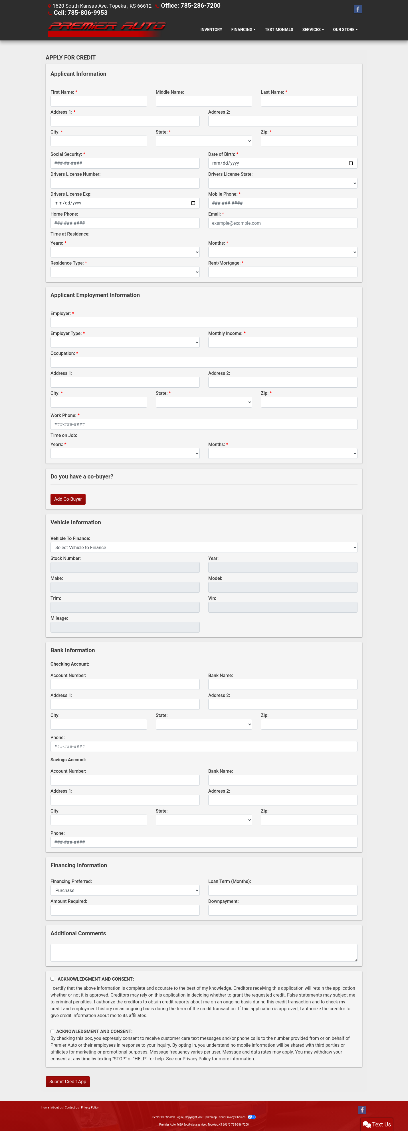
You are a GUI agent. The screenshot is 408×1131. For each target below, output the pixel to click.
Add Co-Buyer (68, 498)
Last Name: (272, 91)
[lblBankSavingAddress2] (282, 799)
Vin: (212, 597)
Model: (215, 577)
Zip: (264, 131)
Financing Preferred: (71, 880)
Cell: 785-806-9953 (76, 12)
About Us (57, 1106)
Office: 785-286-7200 (186, 6)
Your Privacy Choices (237, 1116)
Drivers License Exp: (71, 193)
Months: (216, 242)
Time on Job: (64, 434)
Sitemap (211, 1116)
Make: (57, 577)
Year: (213, 558)
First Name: (62, 91)
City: (55, 131)
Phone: (58, 737)
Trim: (56, 597)
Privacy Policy (197, 1058)
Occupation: (63, 352)
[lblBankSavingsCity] (99, 819)
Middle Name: (170, 91)
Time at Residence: (70, 233)
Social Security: (66, 153)
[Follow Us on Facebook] (358, 9)
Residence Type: (67, 262)
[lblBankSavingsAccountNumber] (125, 779)
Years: (57, 242)
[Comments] (204, 952)
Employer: (61, 313)
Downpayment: (223, 900)
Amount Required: (69, 900)
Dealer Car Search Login (167, 1116)
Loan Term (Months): (229, 880)
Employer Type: (66, 333)
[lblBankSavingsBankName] (282, 779)
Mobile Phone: (223, 193)
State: (162, 131)
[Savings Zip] (309, 819)
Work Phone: (63, 415)
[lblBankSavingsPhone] (204, 841)
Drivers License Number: (75, 173)
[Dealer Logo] (106, 29)
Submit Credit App (67, 1081)
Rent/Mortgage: (224, 262)
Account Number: (68, 675)
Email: (214, 213)
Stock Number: (66, 558)
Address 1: (61, 111)
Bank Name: (220, 675)
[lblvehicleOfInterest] (204, 546)
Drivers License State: (230, 173)
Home (45, 1106)
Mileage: (59, 617)
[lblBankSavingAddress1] (125, 799)
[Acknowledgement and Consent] (52, 978)
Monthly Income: (225, 333)
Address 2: (219, 111)
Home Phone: (64, 213)
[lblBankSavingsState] (204, 819)
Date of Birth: (221, 153)
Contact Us (72, 1106)
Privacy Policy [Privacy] (90, 1106)
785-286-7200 (240, 1124)
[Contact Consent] (52, 1031)
